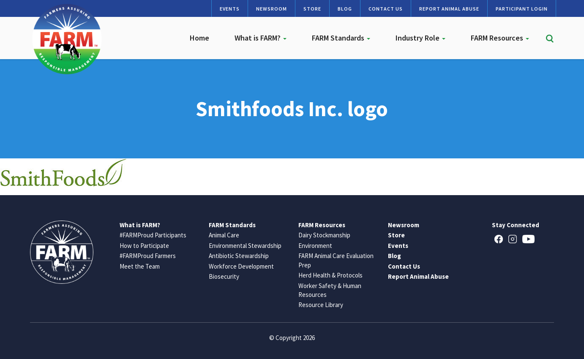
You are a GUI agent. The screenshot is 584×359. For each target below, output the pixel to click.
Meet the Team (140, 266)
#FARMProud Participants (153, 235)
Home (199, 38)
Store (312, 8)
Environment (315, 246)
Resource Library (320, 305)
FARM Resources (500, 38)
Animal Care (224, 235)
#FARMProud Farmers (148, 256)
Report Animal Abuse (449, 8)
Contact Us (385, 8)
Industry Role (420, 38)
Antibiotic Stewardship (239, 256)
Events (230, 8)
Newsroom (271, 8)
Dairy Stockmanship (324, 235)
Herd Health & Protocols (330, 275)
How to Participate (144, 246)
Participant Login (522, 8)
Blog (345, 8)
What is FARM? (261, 38)
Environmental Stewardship (245, 246)
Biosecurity (224, 276)
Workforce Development (241, 266)
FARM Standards (341, 38)
